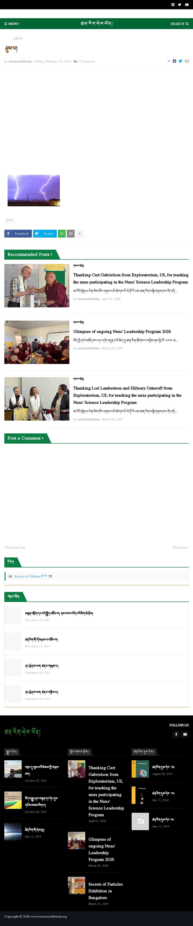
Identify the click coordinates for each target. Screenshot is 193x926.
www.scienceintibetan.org (49, 916)
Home (8, 39)
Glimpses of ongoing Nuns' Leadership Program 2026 (122, 331)
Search (177, 23)
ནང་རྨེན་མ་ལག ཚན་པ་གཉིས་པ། (41, 692)
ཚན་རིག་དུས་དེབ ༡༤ (163, 820)
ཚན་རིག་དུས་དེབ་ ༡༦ (163, 767)
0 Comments (86, 61)
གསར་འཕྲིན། (78, 266)
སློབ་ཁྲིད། (19, 39)
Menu (13, 23)
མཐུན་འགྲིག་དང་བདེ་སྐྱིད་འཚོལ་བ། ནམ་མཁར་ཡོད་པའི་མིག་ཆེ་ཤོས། (59, 614)
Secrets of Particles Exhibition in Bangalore (105, 891)
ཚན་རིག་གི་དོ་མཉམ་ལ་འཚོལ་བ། (41, 640)
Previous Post (16, 547)
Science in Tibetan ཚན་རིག (30, 576)
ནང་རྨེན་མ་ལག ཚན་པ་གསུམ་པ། (41, 666)
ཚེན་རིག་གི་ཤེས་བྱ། (34, 830)
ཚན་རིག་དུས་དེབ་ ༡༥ (163, 794)
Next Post (179, 547)
